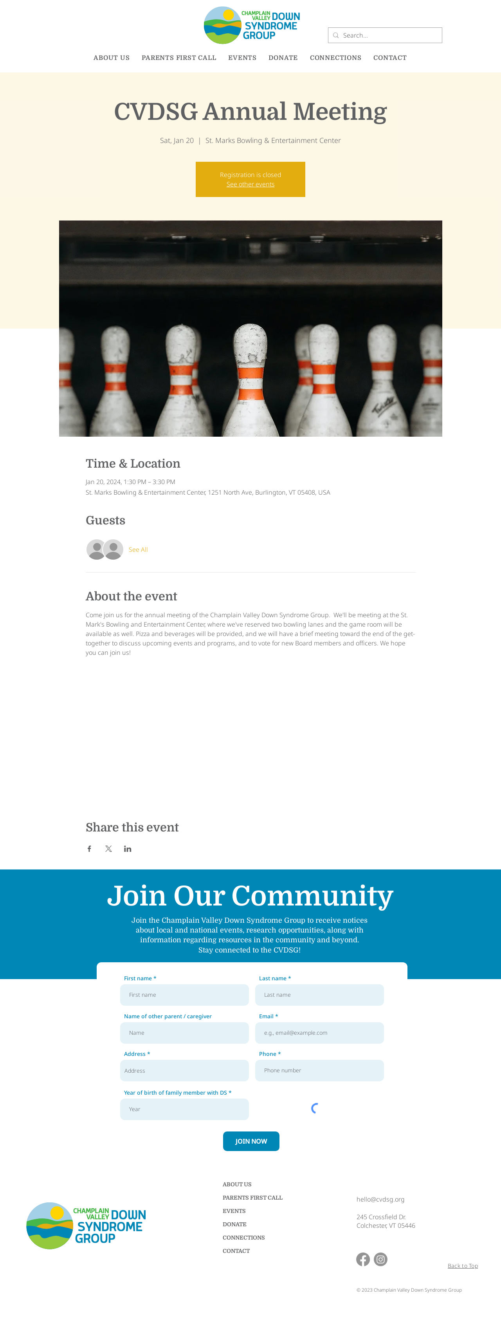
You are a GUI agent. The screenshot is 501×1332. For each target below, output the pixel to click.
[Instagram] (380, 1259)
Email (266, 1016)
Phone (267, 1054)
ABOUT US (237, 1184)
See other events (251, 184)
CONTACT (236, 1251)
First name (138, 978)
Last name (273, 978)
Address (135, 1054)
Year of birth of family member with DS (175, 1092)
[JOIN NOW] (251, 1141)
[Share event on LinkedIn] (128, 849)
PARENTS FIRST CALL (250, 1198)
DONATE (235, 1224)
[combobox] (184, 1070)
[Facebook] (363, 1259)
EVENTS (234, 1211)
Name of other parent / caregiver (168, 1016)
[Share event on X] (108, 849)
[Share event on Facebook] (89, 849)
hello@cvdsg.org (381, 1199)
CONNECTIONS (244, 1237)
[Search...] (384, 35)
